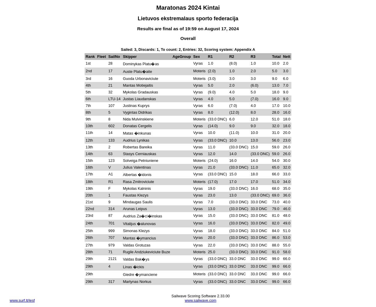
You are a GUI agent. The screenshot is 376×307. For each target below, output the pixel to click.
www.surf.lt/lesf (22, 300)
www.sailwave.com (200, 300)
